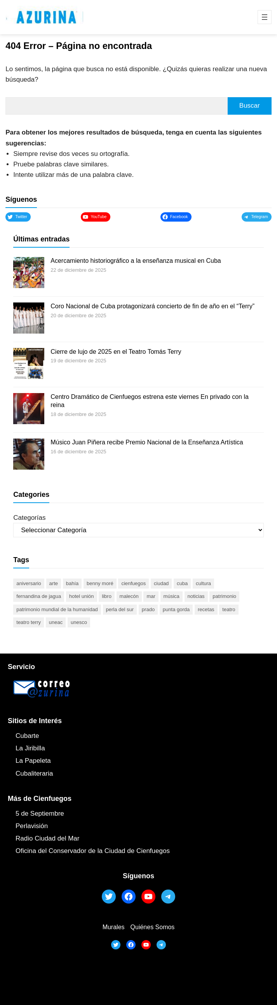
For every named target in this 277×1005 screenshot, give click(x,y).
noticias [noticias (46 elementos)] (196, 596)
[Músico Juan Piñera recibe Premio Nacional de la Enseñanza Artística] (28, 455)
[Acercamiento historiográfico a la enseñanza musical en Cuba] (28, 273)
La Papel (29, 760)
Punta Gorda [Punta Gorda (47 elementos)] (176, 609)
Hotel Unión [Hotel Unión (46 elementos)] (81, 596)
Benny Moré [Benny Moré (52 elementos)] (100, 583)
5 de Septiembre (40, 813)
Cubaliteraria (34, 773)
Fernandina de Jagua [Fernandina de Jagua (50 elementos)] (38, 596)
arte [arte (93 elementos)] (53, 583)
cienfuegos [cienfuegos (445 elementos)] (133, 583)
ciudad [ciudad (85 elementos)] (161, 583)
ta (48, 760)
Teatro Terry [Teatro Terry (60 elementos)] (28, 622)
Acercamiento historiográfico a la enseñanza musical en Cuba (136, 260)
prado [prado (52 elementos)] (148, 609)
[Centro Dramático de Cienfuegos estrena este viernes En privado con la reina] (28, 409)
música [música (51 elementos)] (171, 596)
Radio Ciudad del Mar (47, 838)
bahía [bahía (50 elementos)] (72, 583)
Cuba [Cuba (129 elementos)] (182, 583)
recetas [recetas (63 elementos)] (206, 609)
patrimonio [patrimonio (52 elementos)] (224, 596)
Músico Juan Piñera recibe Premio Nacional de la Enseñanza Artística (147, 442)
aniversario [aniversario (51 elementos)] (28, 583)
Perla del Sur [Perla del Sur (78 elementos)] (120, 609)
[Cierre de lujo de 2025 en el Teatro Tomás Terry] (28, 364)
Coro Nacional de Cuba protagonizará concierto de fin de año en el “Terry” (152, 306)
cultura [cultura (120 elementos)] (203, 583)
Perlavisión (32, 826)
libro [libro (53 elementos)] (106, 596)
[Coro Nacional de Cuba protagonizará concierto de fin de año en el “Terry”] (28, 319)
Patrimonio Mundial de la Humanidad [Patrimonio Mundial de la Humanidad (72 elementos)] (57, 609)
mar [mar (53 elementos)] (150, 596)
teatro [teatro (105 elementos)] (228, 609)
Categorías (29, 517)
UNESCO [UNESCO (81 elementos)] (79, 622)
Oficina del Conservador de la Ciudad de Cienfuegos (93, 851)
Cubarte (27, 735)
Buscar (249, 105)
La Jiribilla (30, 748)
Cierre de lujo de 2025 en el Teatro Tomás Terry (116, 351)
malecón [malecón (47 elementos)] (129, 596)
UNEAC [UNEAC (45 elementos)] (56, 622)
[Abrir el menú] (265, 17)
